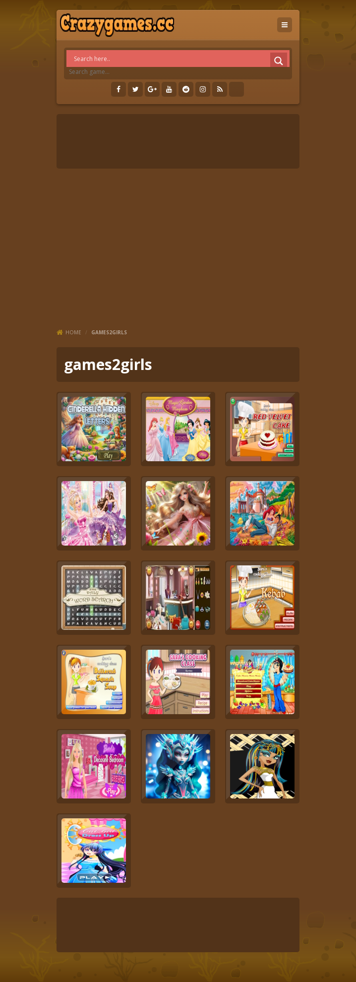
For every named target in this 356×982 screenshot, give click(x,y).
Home (73, 332)
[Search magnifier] (278, 61)
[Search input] (180, 58)
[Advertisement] (178, 248)
